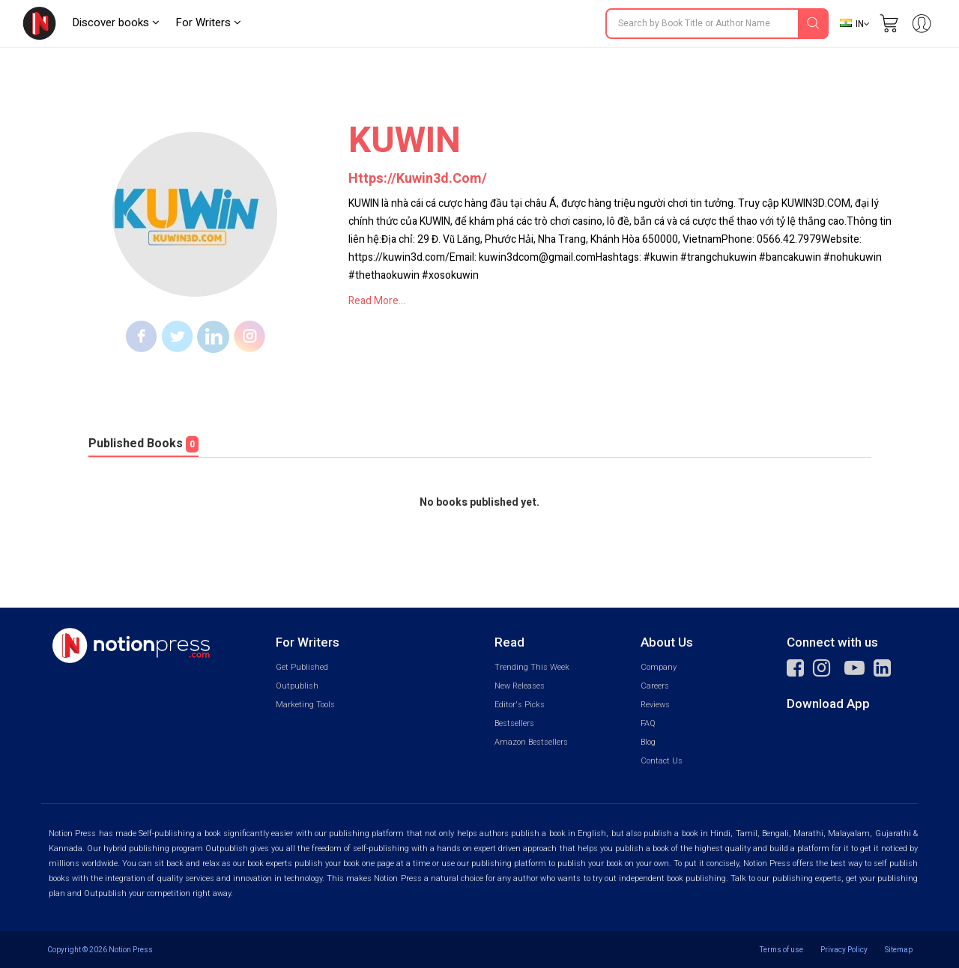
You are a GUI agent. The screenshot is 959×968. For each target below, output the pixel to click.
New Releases (519, 686)
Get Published (302, 667)
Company (659, 667)
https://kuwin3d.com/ (417, 179)
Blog (648, 742)
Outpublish (297, 686)
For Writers (208, 22)
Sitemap (899, 950)
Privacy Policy (844, 950)
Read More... (376, 301)
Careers (655, 686)
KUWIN (404, 141)
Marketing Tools (305, 705)
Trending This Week (531, 667)
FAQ (648, 723)
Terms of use (781, 950)
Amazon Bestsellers (531, 742)
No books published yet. (479, 502)
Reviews (655, 705)
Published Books (143, 444)
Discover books (116, 22)
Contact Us (662, 761)
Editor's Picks (519, 705)
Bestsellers (514, 723)
